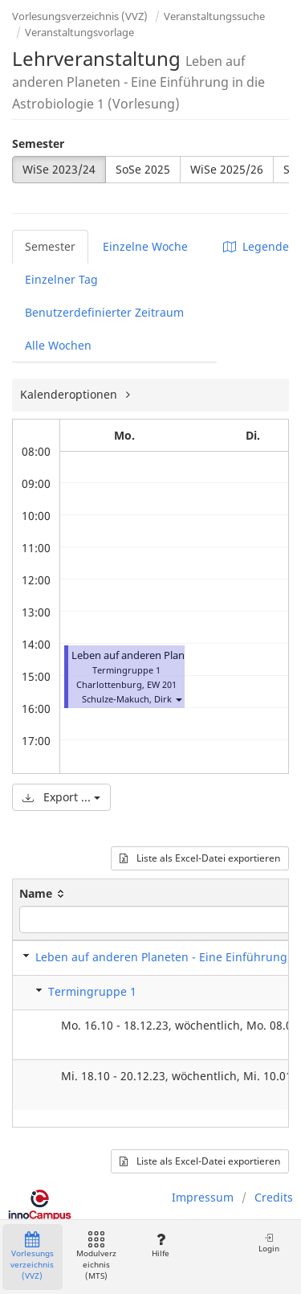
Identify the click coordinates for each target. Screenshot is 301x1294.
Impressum (203, 1197)
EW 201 (162, 684)
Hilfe (160, 1245)
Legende (256, 246)
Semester (38, 143)
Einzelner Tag (61, 279)
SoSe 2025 (143, 169)
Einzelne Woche (145, 246)
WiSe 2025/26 (226, 169)
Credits (273, 1197)
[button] (178, 699)
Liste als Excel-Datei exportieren (200, 858)
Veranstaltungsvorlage (79, 32)
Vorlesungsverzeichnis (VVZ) (80, 16)
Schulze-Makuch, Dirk (127, 699)
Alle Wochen (58, 345)
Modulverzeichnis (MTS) (96, 1256)
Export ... (61, 797)
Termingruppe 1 (92, 991)
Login (268, 1243)
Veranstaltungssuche (214, 16)
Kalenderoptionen (70, 394)
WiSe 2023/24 (59, 169)
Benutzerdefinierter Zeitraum (104, 312)
